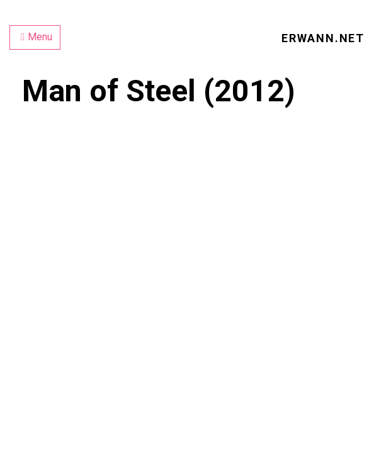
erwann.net (323, 38)
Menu (36, 37)
